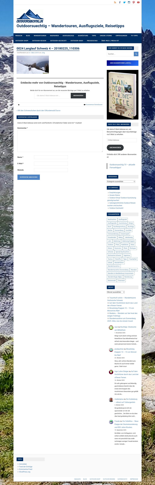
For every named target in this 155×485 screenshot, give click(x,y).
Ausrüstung (83, 36)
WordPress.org (24, 472)
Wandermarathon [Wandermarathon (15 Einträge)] (114, 266)
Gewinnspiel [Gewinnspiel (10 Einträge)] (125, 234)
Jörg (43, 53)
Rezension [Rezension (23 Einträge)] (117, 248)
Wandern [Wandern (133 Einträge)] (134, 270)
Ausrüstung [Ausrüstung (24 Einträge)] (123, 223)
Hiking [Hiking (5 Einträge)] (120, 237)
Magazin (18, 36)
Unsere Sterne (106, 36)
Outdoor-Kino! (77, 41)
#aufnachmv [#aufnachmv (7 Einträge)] (112, 219)
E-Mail (20, 164)
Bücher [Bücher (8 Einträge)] (110, 230)
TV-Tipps (134, 36)
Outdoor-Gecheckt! (58, 41)
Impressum (134, 479)
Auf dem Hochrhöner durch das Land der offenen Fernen (126, 374)
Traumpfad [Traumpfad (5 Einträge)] (132, 259)
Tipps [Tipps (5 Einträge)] (125, 259)
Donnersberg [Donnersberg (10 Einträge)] (119, 230)
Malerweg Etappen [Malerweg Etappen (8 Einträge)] (128, 241)
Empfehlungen (121, 36)
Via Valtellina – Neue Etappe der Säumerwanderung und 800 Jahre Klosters (126, 424)
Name (20, 157)
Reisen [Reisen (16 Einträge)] (110, 248)
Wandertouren (40, 36)
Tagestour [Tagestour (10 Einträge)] (126, 255)
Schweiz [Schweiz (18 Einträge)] (110, 252)
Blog (28, 36)
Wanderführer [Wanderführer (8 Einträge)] (119, 263)
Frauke (117, 421)
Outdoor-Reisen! (39, 41)
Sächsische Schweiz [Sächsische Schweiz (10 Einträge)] (114, 255)
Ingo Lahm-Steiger (121, 371)
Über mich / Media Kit (110, 41)
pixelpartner (119, 349)
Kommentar (22, 128)
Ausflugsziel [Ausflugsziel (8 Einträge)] (123, 219)
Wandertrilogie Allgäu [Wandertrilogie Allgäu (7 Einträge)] (115, 277)
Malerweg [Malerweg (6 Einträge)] (116, 241)
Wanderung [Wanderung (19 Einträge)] (128, 277)
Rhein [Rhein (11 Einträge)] (125, 248)
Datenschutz (122, 479)
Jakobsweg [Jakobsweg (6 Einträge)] (129, 237)
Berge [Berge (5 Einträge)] (131, 223)
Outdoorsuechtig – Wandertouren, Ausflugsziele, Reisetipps (71, 26)
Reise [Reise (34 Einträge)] (132, 245)
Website (20, 170)
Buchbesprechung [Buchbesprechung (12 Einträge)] (119, 227)
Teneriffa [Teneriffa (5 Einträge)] (118, 259)
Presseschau (92, 41)
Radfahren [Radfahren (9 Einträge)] (124, 245)
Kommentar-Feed (25, 469)
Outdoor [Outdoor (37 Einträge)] (110, 245)
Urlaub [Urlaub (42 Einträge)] (110, 263)
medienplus (119, 399)
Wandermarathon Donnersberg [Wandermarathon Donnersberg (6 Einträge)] (118, 270)
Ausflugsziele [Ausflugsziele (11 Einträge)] (112, 223)
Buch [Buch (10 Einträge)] (109, 227)
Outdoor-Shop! (21, 41)
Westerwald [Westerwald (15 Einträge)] (112, 280)
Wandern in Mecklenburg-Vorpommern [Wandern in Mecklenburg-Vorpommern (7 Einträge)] (120, 273)
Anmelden (23, 464)
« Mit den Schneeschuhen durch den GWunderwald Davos (38, 111)
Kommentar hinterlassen (94, 105)
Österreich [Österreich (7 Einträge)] (121, 280)
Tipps (94, 36)
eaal (116, 327)
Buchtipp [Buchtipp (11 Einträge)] (131, 227)
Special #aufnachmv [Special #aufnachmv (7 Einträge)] (122, 252)
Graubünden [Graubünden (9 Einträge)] (112, 237)
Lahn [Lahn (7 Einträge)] (109, 241)
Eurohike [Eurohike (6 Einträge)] (128, 230)
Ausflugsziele (68, 36)
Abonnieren (78, 96)
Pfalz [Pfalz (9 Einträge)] (117, 245)
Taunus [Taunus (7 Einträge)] (110, 259)
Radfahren (54, 36)
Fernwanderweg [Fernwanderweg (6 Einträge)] (113, 234)
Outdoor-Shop (95, 479)
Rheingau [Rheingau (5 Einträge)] (133, 248)
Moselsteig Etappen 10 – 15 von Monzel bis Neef (125, 352)
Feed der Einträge (25, 467)
